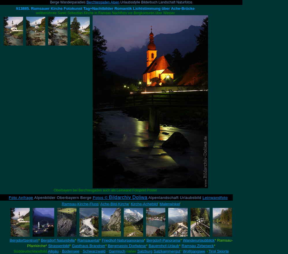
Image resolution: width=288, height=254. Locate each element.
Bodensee (70, 251)
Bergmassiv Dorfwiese (127, 246)
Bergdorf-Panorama (163, 240)
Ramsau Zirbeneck (198, 246)
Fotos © (120, 197)
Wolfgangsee (194, 251)
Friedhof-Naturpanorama (123, 240)
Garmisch (117, 251)
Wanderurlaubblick (199, 240)
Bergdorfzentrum (24, 240)
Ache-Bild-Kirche (114, 204)
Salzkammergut (167, 251)
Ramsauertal (88, 240)
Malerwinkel (170, 204)
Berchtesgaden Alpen (103, 2)
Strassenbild (58, 246)
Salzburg (145, 251)
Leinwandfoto (215, 197)
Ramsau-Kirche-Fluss (80, 204)
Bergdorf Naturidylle (58, 240)
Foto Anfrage (21, 197)
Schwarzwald (94, 251)
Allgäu (53, 251)
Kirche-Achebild (144, 204)
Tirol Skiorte (219, 251)
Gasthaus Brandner (88, 246)
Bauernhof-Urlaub (164, 246)
